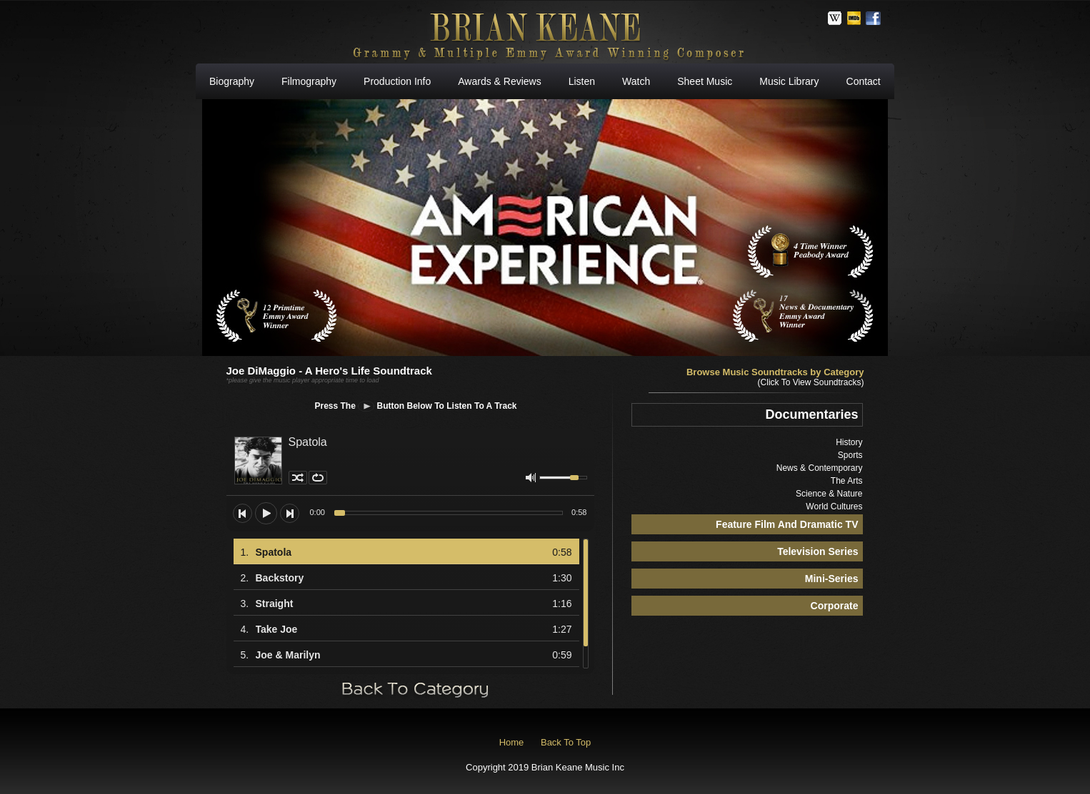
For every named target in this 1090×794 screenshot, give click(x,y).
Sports (850, 455)
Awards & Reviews (499, 81)
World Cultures (834, 506)
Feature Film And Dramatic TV (787, 524)
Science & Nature (829, 494)
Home (511, 742)
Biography (231, 81)
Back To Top (566, 742)
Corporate (835, 605)
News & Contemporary (819, 468)
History (849, 442)
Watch (636, 81)
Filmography (308, 81)
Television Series (817, 551)
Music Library (789, 81)
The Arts (847, 481)
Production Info (397, 81)
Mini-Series (832, 578)
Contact (863, 81)
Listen (582, 81)
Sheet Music (704, 81)
